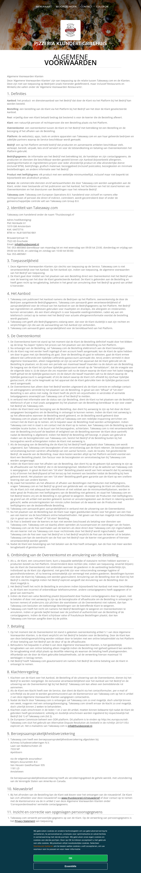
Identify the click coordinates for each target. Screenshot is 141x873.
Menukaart (44, 6)
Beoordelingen (66, 6)
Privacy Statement (25, 821)
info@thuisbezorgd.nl (27, 244)
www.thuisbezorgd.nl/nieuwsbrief (80, 797)
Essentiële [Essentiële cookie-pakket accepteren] (70, 866)
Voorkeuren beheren (43, 846)
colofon (102, 6)
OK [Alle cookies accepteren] (70, 858)
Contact (86, 6)
